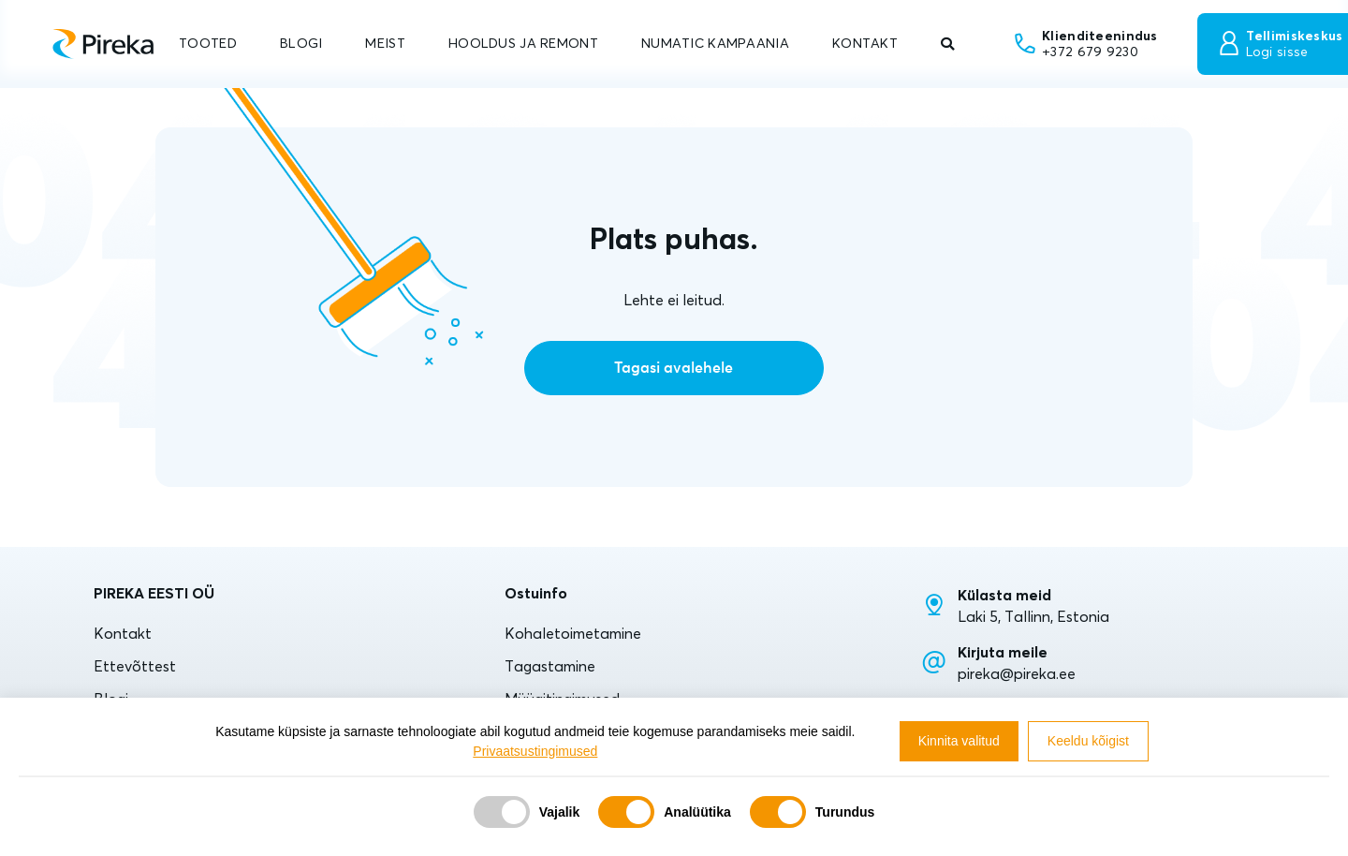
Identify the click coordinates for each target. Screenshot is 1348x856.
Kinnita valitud (959, 740)
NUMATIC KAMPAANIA (715, 43)
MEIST (384, 43)
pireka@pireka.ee (1017, 673)
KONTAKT (865, 43)
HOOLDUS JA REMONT (523, 43)
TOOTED (208, 43)
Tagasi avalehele (673, 368)
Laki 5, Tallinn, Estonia (1033, 616)
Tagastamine (550, 666)
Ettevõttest (135, 666)
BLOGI (301, 43)
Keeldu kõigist (1088, 740)
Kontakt (123, 633)
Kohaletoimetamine (573, 633)
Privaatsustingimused (535, 751)
